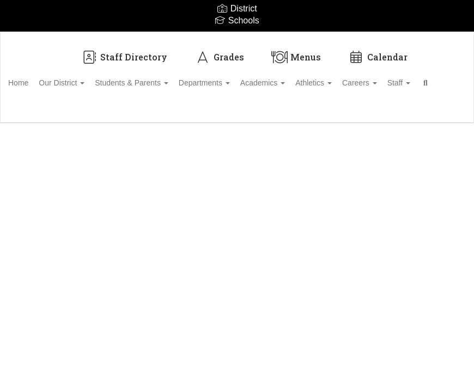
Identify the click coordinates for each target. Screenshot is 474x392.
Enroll (430, 140)
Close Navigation (119, 109)
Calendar (378, 51)
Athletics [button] (360, 77)
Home (35, 77)
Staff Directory (124, 51)
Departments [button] (239, 77)
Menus (296, 51)
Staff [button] (36, 104)
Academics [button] (303, 77)
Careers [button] (412, 77)
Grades (219, 51)
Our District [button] (84, 77)
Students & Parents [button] (160, 77)
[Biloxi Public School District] (237, 39)
